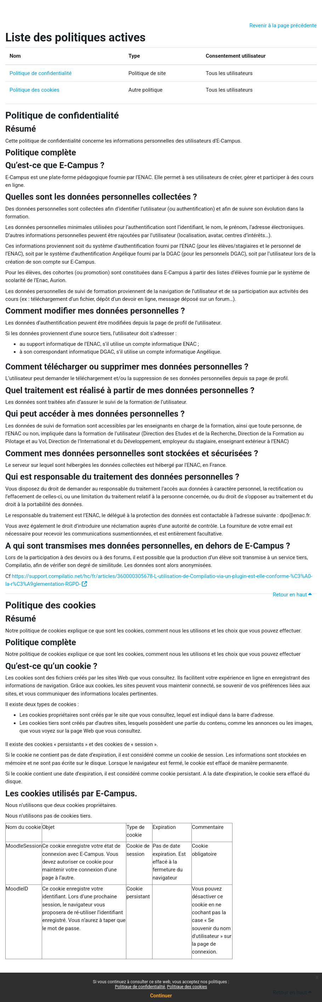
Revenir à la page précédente (283, 25)
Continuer (161, 995)
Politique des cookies (34, 90)
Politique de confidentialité (40, 73)
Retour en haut (293, 594)
